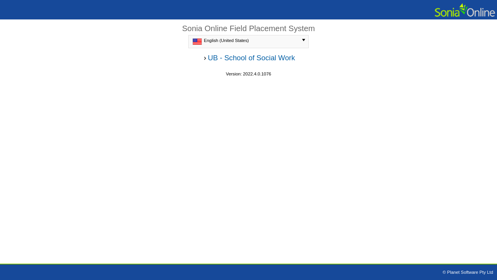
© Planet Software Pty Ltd (468, 272)
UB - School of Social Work (251, 58)
